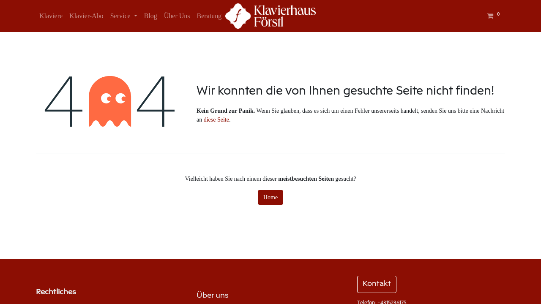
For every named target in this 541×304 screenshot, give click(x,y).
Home (270, 197)
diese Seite (216, 120)
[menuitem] (51, 16)
